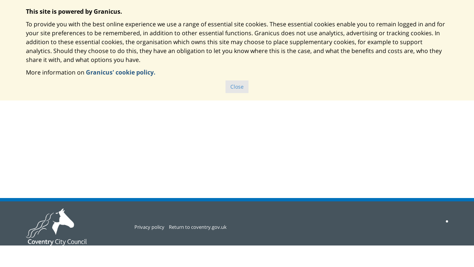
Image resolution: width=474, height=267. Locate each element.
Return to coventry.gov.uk (198, 227)
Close (237, 86)
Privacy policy (149, 227)
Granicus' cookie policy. (121, 72)
